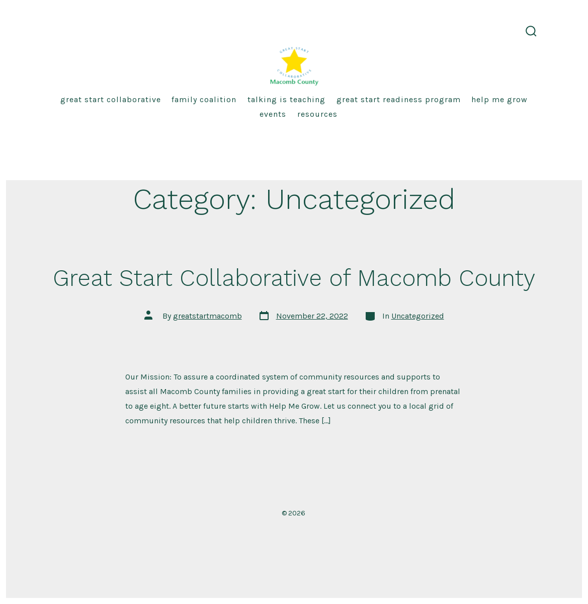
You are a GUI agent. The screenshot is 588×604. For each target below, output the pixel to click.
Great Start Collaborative (110, 99)
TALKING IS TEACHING (286, 99)
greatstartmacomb (207, 316)
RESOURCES (317, 114)
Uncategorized (417, 316)
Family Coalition (204, 99)
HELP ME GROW (499, 99)
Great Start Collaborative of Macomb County (294, 277)
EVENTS (273, 114)
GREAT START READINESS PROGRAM (399, 99)
